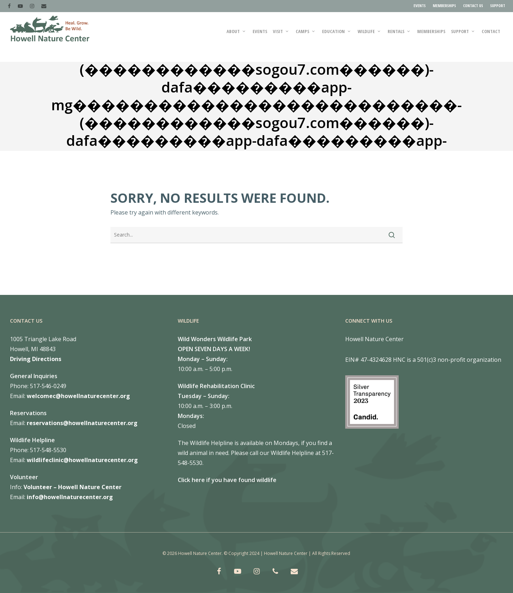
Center (110, 487)
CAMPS (306, 37)
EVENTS (420, 5)
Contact (491, 37)
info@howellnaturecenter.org (70, 497)
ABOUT (236, 37)
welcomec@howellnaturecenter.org (78, 396)
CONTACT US (473, 5)
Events (260, 37)
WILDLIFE (369, 37)
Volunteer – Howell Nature (62, 487)
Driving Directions (35, 359)
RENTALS (399, 37)
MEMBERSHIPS (444, 5)
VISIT (281, 37)
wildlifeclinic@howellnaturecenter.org (82, 460)
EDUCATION (336, 37)
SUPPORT (497, 5)
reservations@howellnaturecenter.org (82, 423)
